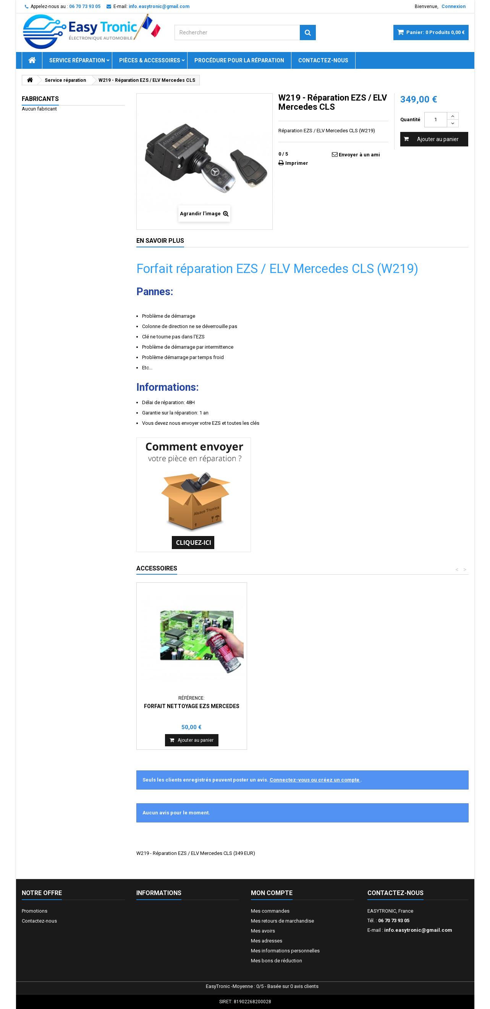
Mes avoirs (263, 931)
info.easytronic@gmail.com (418, 930)
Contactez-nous (323, 60)
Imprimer (296, 163)
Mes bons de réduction (276, 961)
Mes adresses (266, 941)
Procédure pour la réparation (239, 60)
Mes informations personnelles (285, 951)
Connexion (453, 6)
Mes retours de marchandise (282, 921)
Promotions (34, 911)
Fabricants (40, 98)
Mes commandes (270, 911)
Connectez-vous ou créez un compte (315, 780)
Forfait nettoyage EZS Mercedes (191, 706)
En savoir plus (160, 240)
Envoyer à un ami (359, 155)
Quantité (410, 119)
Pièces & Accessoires (149, 60)
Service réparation (77, 60)
